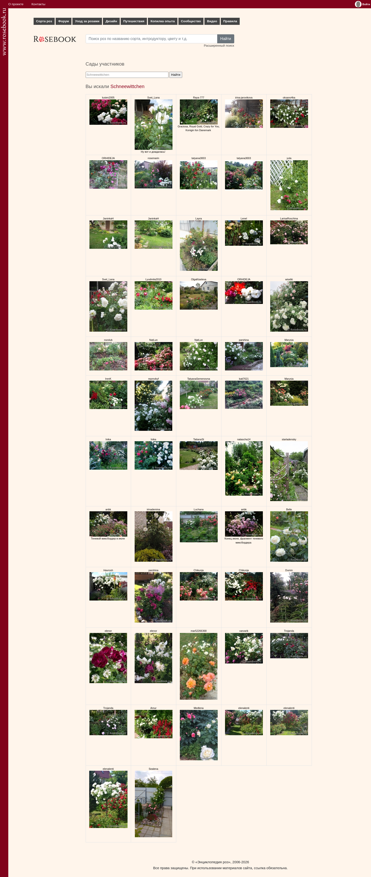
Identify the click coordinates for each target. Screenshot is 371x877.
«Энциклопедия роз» (212, 862)
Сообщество (191, 21)
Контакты (38, 4)
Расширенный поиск (219, 45)
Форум (63, 21)
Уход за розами (87, 21)
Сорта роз (44, 21)
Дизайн (111, 21)
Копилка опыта (162, 21)
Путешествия (133, 21)
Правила (230, 21)
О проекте (15, 4)
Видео (212, 21)
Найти (225, 39)
